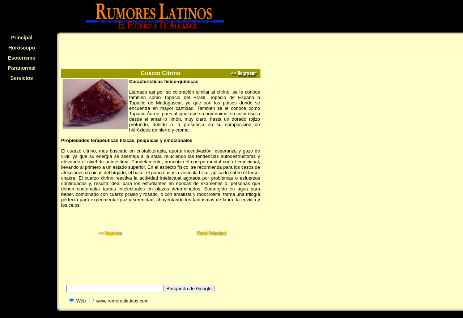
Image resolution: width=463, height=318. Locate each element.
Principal (21, 37)
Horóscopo (21, 48)
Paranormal (21, 68)
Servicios (21, 78)
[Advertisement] (21, 132)
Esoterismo (21, 58)
